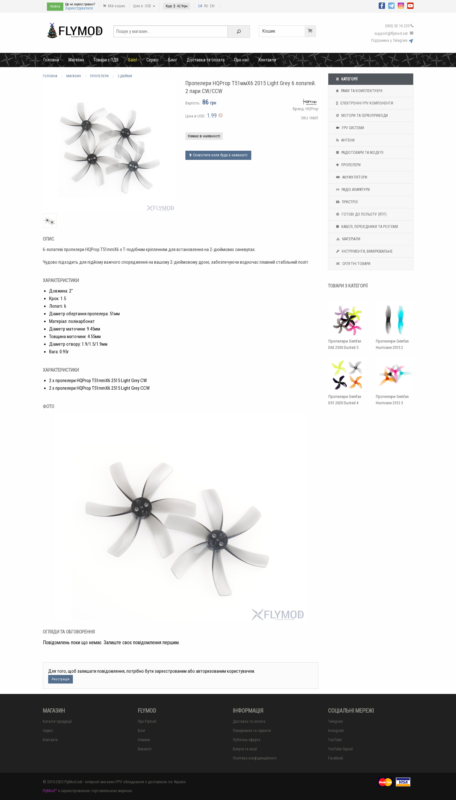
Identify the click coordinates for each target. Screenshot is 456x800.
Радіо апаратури (352, 189)
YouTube (335, 740)
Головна (51, 59)
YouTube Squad (340, 749)
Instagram (336, 730)
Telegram (335, 721)
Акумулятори (351, 177)
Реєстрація (60, 679)
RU (206, 6)
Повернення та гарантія (252, 730)
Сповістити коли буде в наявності (218, 155)
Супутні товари (352, 263)
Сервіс (152, 59)
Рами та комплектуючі (358, 90)
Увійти (55, 6)
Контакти (267, 59)
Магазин (76, 59)
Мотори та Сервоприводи (361, 115)
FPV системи (349, 127)
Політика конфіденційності (255, 758)
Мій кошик (114, 6)
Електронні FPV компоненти (364, 103)
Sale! (132, 59)
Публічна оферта (246, 740)
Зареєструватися (79, 8)
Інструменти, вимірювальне (364, 251)
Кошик (289, 31)
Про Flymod (147, 721)
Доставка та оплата (206, 59)
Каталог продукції (57, 721)
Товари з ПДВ (106, 59)
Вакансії (144, 749)
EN (212, 6)
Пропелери (348, 164)
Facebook (335, 758)
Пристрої (346, 201)
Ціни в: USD (144, 6)
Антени (345, 140)
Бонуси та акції (245, 749)
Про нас (241, 59)
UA (200, 6)
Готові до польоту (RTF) (361, 214)
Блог (172, 59)
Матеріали (347, 239)
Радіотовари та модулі (359, 152)
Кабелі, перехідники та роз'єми (366, 226)
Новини (144, 740)
